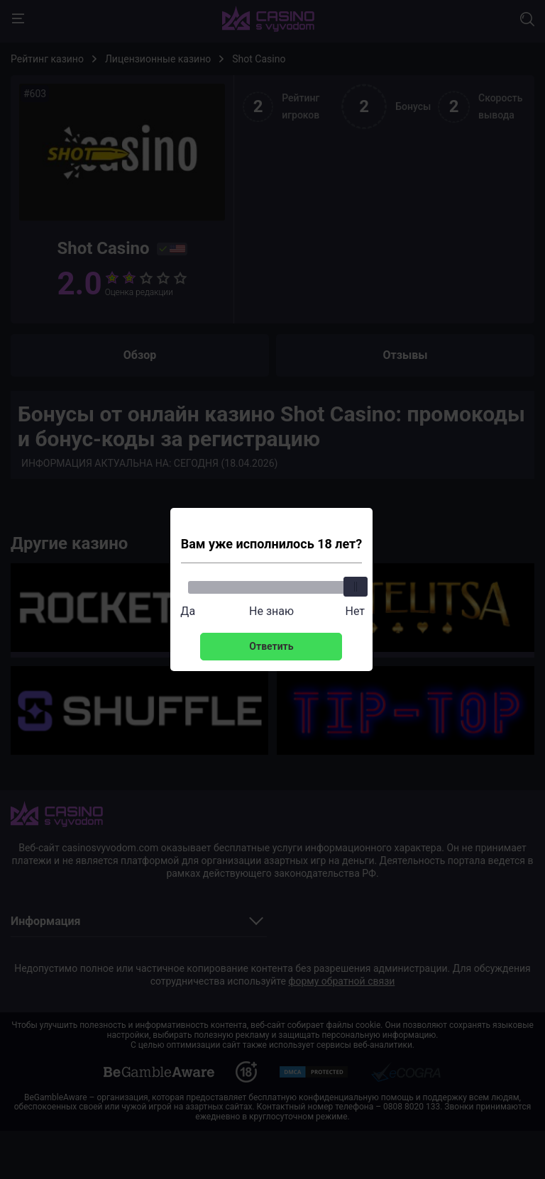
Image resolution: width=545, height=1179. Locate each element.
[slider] (355, 587)
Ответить (271, 646)
